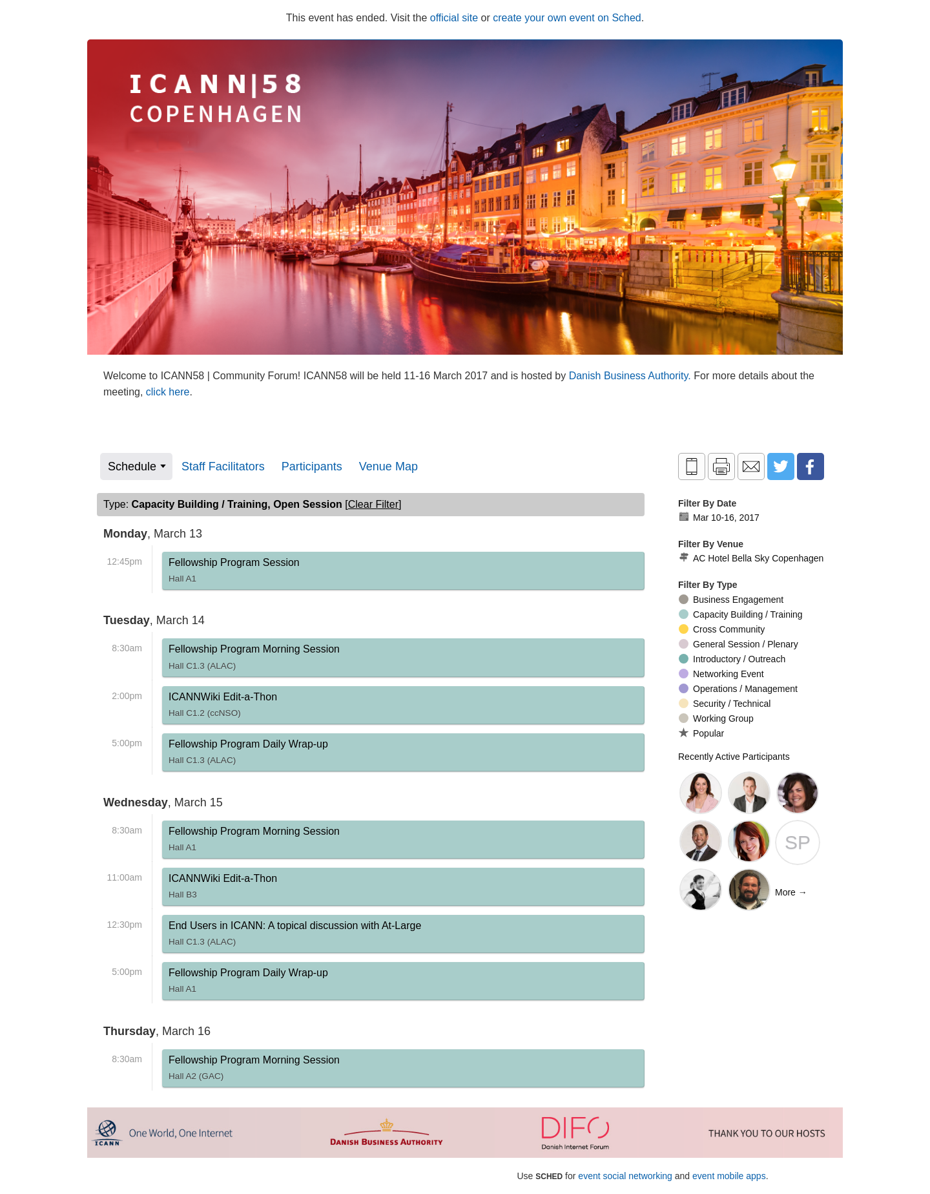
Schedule (132, 466)
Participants (312, 466)
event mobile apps (729, 1176)
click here (168, 391)
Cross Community (722, 629)
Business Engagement (731, 599)
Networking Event (721, 674)
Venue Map (388, 466)
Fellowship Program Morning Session (254, 660)
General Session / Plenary (738, 644)
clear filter (373, 504)
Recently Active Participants (734, 756)
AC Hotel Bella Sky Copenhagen (750, 558)
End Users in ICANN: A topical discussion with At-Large (295, 936)
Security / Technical (724, 703)
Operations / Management (738, 689)
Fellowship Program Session (234, 573)
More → (791, 892)
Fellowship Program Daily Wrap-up (248, 754)
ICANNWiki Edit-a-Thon (223, 707)
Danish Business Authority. (631, 375)
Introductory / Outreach (732, 659)
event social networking (625, 1176)
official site (454, 17)
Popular (701, 733)
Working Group (716, 718)
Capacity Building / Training (741, 614)
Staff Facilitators (223, 466)
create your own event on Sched (567, 17)
